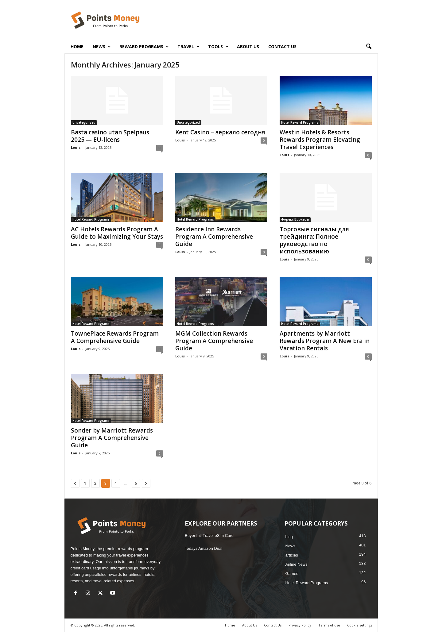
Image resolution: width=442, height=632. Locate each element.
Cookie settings (359, 625)
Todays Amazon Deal (203, 548)
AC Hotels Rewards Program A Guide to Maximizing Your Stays (117, 233)
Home (77, 46)
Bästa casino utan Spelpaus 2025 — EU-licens (110, 136)
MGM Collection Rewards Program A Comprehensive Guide (214, 340)
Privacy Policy (300, 625)
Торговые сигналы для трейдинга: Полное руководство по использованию (314, 240)
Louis (75, 147)
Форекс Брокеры (295, 219)
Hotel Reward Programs (299, 122)
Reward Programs (144, 46)
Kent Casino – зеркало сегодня (220, 132)
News (102, 46)
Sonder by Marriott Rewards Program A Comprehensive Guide (112, 437)
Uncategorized (83, 122)
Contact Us (282, 46)
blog (289, 536)
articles (291, 555)
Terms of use (329, 625)
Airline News (296, 564)
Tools (218, 46)
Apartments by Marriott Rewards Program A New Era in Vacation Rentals (325, 340)
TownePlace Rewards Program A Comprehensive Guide (115, 337)
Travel (188, 46)
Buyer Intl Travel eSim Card (209, 535)
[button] (368, 46)
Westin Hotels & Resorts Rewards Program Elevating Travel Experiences (320, 139)
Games (291, 573)
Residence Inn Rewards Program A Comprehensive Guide (214, 236)
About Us (248, 46)
